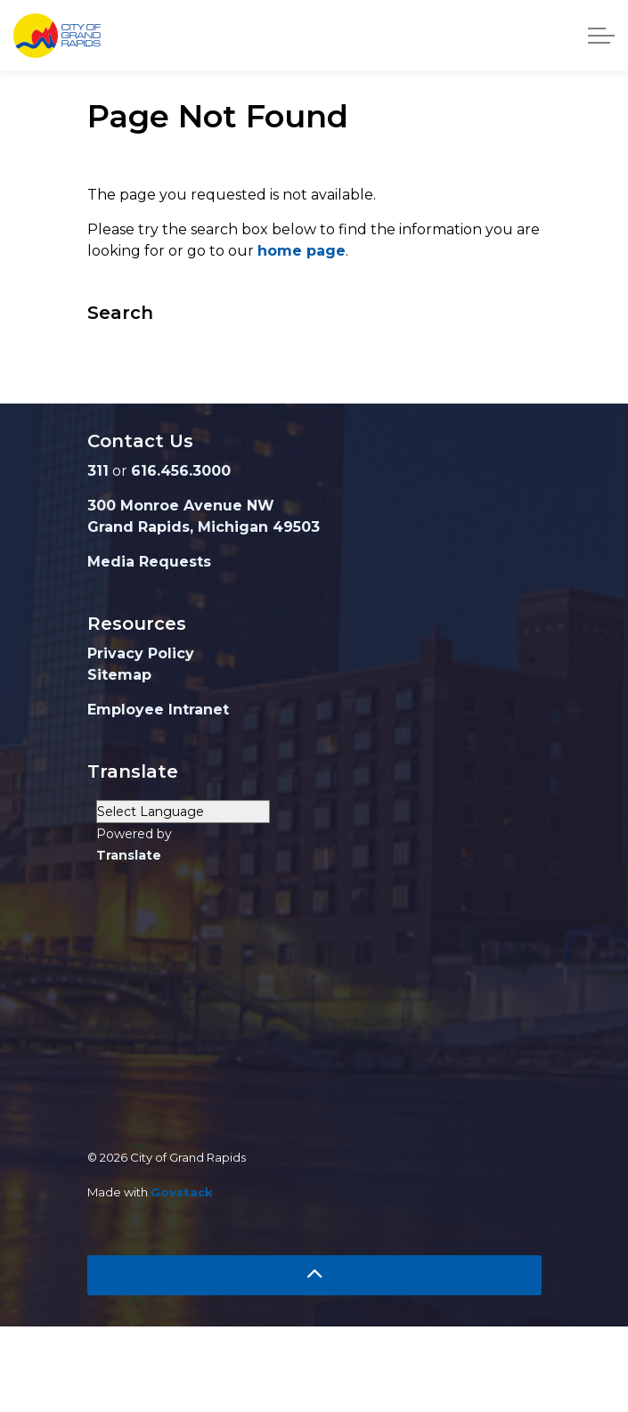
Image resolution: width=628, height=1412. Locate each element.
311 (98, 470)
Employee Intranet (158, 709)
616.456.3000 (181, 470)
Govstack (182, 1192)
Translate (128, 855)
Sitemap (119, 674)
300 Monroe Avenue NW (180, 505)
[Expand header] (601, 35)
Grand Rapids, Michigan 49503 (203, 526)
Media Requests (149, 561)
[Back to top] (314, 1275)
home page (301, 250)
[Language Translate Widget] (183, 811)
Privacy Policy (140, 653)
